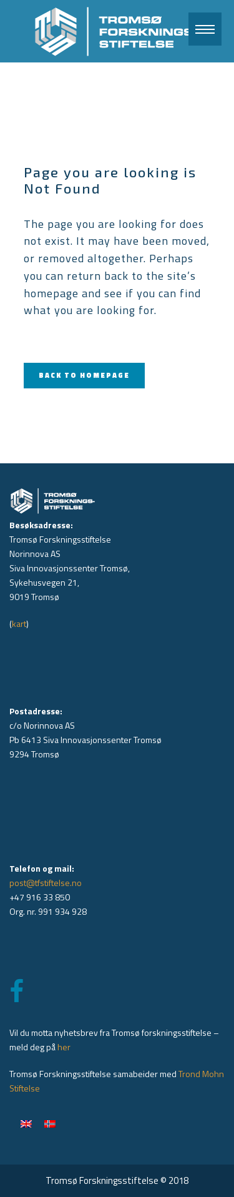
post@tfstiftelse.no (45, 882)
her (64, 1046)
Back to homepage (84, 375)
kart (19, 623)
